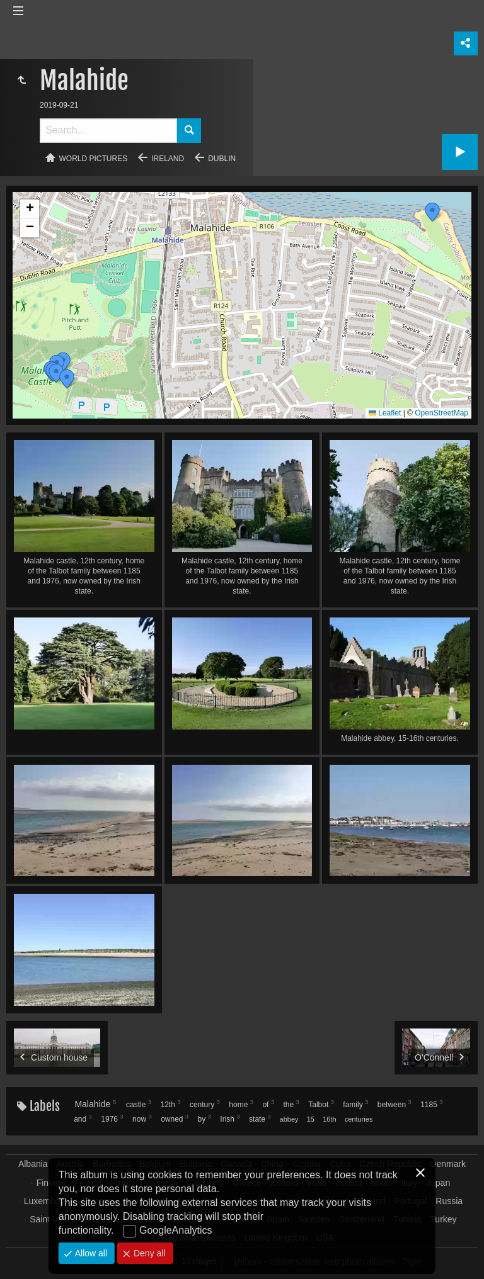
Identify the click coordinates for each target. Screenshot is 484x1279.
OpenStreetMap (441, 412)
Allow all (89, 1253)
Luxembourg (48, 1201)
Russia (449, 1201)
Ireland (167, 158)
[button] (56, 373)
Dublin (222, 158)
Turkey (443, 1219)
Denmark (448, 1164)
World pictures (93, 158)
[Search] (108, 130)
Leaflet (385, 412)
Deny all (148, 1253)
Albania (33, 1164)
